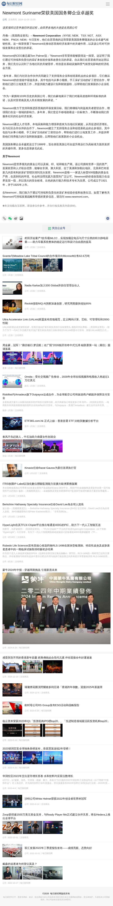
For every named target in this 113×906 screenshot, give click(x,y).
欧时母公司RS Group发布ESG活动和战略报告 (52, 705)
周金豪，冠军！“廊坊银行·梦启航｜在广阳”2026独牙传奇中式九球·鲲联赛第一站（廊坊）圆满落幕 (56, 347)
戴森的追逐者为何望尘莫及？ (20, 863)
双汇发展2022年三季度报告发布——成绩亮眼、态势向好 (58, 848)
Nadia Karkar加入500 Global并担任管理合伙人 (52, 285)
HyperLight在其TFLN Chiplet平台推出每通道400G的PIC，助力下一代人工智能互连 (52, 525)
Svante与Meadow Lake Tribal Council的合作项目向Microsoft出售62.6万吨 (46, 256)
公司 (5, 19)
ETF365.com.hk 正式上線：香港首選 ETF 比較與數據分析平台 (62, 420)
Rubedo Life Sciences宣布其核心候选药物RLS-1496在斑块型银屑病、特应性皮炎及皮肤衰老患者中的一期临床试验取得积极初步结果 (56, 547)
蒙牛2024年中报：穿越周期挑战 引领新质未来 (30, 569)
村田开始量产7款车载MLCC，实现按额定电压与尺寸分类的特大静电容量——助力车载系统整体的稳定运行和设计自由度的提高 (66, 240)
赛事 (5, 368)
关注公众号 (56, 228)
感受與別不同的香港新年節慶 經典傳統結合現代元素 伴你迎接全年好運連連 (47, 657)
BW (73, 205)
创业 (5, 456)
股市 (27, 426)
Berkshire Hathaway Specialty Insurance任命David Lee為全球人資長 (43, 504)
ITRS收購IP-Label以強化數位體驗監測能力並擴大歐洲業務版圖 (40, 483)
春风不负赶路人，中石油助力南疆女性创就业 (29, 436)
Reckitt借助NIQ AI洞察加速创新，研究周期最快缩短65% (58, 303)
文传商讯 (12, 19)
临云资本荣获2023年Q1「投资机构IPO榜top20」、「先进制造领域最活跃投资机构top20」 (56, 721)
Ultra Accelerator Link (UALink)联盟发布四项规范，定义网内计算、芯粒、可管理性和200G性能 (56, 321)
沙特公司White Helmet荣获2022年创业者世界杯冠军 (56, 798)
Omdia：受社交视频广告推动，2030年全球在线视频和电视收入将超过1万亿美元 (67, 378)
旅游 (5, 410)
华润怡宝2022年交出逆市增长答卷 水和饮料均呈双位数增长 (38, 776)
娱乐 (27, 386)
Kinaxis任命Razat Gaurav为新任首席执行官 (50, 467)
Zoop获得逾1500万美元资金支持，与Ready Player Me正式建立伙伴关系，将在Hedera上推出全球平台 (56, 816)
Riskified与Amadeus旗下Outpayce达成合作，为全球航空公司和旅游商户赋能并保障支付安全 (56, 396)
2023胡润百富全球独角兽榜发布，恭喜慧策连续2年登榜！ (37, 748)
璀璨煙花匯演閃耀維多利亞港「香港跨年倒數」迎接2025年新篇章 (63, 687)
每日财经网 (55, 893)
